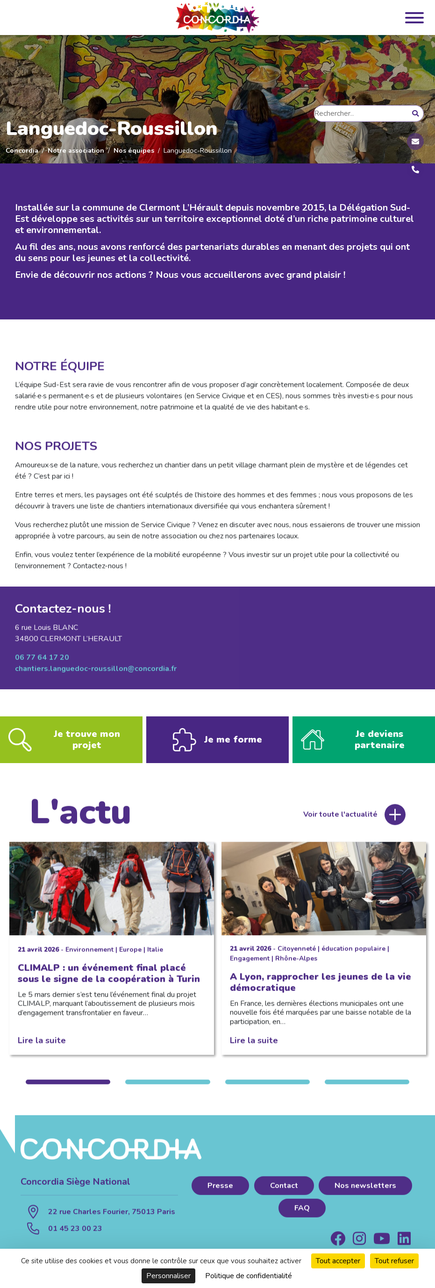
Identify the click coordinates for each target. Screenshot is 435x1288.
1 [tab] (68, 1087)
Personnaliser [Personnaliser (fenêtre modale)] (168, 1276)
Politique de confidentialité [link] (248, 1276)
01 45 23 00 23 (75, 1234)
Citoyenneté (297, 953)
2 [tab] (167, 1087)
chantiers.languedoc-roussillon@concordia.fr (96, 674)
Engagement (250, 963)
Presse (220, 1191)
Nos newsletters (365, 1191)
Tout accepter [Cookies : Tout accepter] (338, 1261)
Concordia (22, 150)
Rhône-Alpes (296, 963)
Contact (284, 1191)
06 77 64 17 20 (42, 663)
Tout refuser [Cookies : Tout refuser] (394, 1261)
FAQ (302, 1213)
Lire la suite (42, 1045)
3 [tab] (267, 1087)
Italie (155, 954)
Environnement (89, 954)
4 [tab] (367, 1087)
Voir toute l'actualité (340, 820)
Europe (130, 954)
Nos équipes (134, 150)
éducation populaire (353, 953)
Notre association (76, 150)
